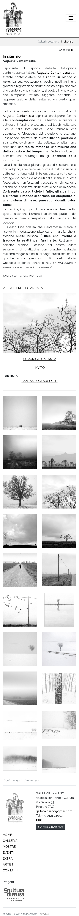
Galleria (10, 840)
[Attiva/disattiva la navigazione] (71, 18)
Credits (44, 913)
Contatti (10, 870)
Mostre (9, 846)
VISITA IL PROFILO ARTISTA (23, 288)
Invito (39, 367)
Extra (8, 858)
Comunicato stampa (39, 359)
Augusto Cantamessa (53, 72)
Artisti (8, 864)
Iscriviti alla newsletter (51, 826)
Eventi (8, 852)
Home (7, 835)
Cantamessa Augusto (40, 381)
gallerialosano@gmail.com (54, 811)
